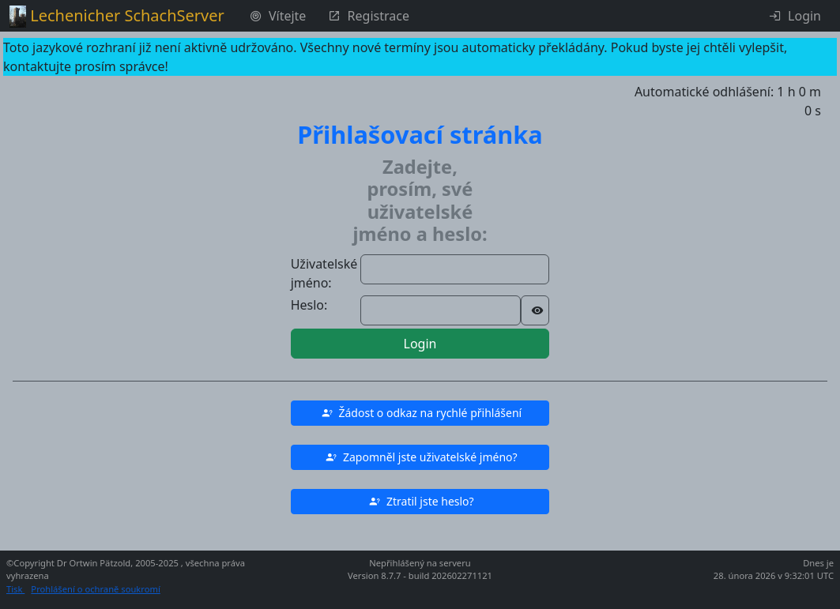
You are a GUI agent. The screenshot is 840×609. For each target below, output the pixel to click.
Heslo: (309, 305)
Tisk (15, 589)
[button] (420, 413)
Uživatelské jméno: (324, 273)
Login (420, 343)
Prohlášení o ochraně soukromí (95, 589)
